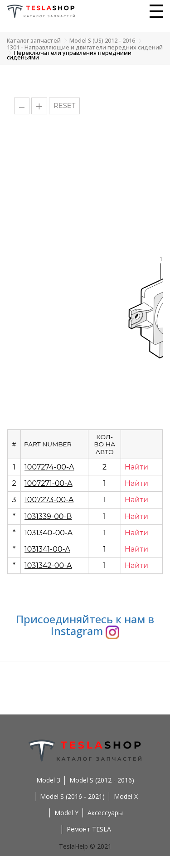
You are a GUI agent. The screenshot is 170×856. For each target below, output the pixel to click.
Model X (126, 796)
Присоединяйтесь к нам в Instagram (85, 624)
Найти (136, 467)
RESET (64, 106)
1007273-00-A (49, 499)
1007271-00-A (48, 483)
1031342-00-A (48, 565)
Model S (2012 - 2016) (101, 780)
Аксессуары (105, 812)
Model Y (66, 812)
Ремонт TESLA (89, 829)
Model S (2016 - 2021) (72, 796)
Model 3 (48, 780)
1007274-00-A (49, 467)
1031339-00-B (48, 516)
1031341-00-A (47, 549)
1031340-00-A (48, 532)
